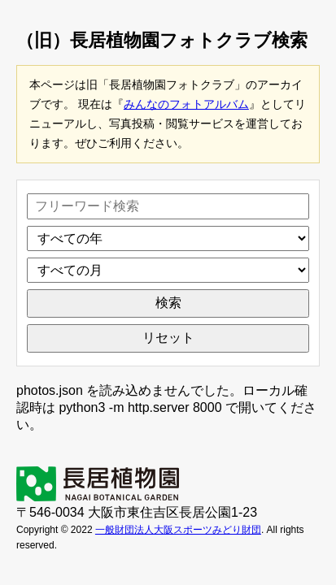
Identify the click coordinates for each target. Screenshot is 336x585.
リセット (168, 337)
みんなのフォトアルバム (186, 104)
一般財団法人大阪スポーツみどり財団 (178, 529)
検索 (168, 303)
